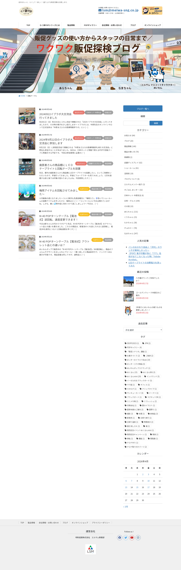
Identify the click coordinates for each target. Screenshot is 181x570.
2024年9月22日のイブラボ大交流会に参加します (56, 141)
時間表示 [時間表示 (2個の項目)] (148, 422)
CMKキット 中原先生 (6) (134, 195)
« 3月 (125, 506)
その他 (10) (128, 206)
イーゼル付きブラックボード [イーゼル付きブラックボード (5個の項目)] (139, 380)
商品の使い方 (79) (131, 151)
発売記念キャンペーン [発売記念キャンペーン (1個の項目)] (137, 434)
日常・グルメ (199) (132, 200)
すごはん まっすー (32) (133, 189)
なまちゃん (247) (131, 233)
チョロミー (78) (130, 228)
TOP (22, 522)
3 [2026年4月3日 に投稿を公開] (148, 474)
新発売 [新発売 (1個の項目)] (131, 418)
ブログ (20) (128, 141)
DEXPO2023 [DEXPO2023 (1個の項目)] (133, 343)
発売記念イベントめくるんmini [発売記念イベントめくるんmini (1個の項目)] (140, 430)
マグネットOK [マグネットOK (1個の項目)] (154, 397)
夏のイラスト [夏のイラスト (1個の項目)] (148, 405)
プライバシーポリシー (101, 522)
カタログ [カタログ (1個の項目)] (132, 389)
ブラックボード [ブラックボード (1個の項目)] (134, 397)
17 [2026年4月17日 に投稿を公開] (148, 487)
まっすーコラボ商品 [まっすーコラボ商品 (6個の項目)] (136, 364)
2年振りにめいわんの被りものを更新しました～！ (149, 308)
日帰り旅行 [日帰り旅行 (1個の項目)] (146, 418)
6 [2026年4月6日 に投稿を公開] (126, 481)
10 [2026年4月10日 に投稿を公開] (148, 481)
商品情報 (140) (130, 146)
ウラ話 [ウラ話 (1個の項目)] (131, 384)
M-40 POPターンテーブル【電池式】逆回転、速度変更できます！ (58, 217)
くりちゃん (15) (130, 217)
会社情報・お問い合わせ (49, 522)
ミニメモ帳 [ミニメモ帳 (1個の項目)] (132, 401)
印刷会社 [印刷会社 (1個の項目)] (132, 405)
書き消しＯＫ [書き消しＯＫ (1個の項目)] (133, 426)
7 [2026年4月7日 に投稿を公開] (131, 481)
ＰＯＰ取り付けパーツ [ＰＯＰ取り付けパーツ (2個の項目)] (137, 447)
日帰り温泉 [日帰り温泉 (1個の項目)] (132, 422)
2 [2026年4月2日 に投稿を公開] (142, 474)
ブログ (65, 522)
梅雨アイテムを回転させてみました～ (58, 192)
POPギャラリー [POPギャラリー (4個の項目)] (134, 347)
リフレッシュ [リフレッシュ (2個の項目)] (150, 401)
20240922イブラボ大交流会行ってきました (55, 115)
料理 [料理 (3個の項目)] (142, 413)
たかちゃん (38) (130, 222)
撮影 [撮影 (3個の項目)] (130, 413)
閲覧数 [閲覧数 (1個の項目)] (154, 438)
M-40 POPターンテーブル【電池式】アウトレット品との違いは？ (64, 243)
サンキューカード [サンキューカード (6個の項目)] (135, 393)
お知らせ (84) (129, 135)
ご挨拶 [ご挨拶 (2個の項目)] (149, 355)
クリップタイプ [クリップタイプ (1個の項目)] (149, 389)
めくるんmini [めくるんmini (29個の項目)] (134, 376)
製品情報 (31, 522)
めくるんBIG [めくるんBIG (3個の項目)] (149, 372)
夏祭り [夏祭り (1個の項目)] (153, 409)
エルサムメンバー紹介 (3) (134, 184)
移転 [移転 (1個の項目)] (130, 438)
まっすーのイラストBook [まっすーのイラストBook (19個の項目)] (138, 360)
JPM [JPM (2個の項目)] (148, 343)
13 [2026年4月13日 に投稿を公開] (126, 487)
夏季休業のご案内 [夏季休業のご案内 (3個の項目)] (135, 409)
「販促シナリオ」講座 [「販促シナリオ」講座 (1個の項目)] (137, 351)
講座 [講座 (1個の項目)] (142, 438)
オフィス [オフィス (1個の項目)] (145, 384)
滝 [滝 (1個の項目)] (148, 426)
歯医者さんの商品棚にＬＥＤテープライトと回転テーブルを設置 (60, 166)
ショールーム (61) (131, 168)
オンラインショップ (80, 522)
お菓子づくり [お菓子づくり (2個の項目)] (133, 355)
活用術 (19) (128, 173)
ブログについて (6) (132, 179)
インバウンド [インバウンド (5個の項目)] (153, 376)
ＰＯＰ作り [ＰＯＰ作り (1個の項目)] (132, 442)
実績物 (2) (128, 157)
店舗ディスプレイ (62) (133, 162)
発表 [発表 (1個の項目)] (155, 434)
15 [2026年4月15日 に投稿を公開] (137, 487)
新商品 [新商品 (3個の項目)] (154, 413)
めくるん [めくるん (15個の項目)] (132, 372)
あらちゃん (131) (131, 211)
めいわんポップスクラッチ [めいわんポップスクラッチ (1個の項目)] (138, 368)
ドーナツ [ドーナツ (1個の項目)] (154, 393)
